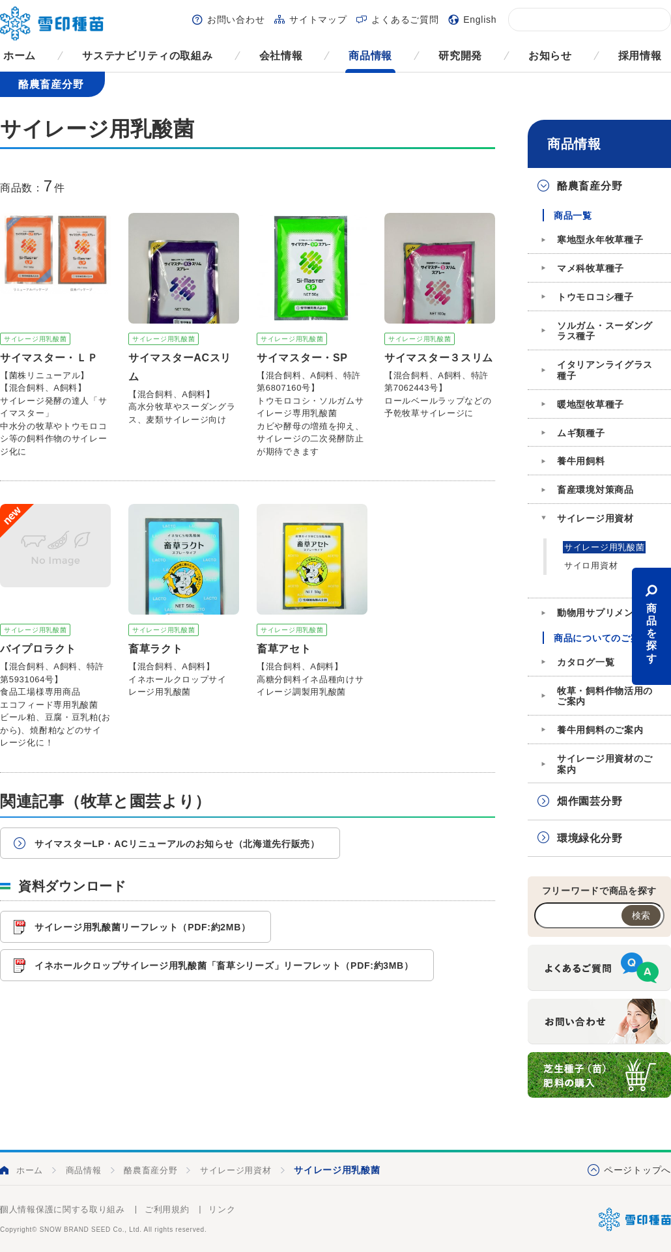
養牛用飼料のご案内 (600, 730)
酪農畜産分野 (589, 185)
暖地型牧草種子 (590, 404)
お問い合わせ (235, 19)
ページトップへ (637, 1170)
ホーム (19, 55)
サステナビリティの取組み (147, 55)
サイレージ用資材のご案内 (605, 764)
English (479, 19)
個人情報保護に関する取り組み (62, 1209)
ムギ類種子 (581, 433)
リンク (221, 1209)
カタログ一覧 (585, 662)
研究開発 (460, 55)
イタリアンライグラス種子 (605, 370)
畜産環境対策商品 (595, 489)
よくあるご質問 (404, 19)
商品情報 (370, 55)
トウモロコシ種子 (595, 297)
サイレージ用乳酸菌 (604, 547)
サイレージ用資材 (595, 518)
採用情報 (640, 55)
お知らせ (550, 55)
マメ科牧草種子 (590, 268)
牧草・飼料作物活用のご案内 (605, 696)
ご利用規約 (167, 1209)
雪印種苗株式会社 (635, 1219)
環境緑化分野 (589, 838)
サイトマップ (318, 19)
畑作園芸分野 (589, 801)
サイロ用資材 (591, 565)
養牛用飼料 (581, 461)
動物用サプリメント (600, 612)
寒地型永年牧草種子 (600, 239)
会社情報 (281, 55)
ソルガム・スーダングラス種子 (605, 331)
